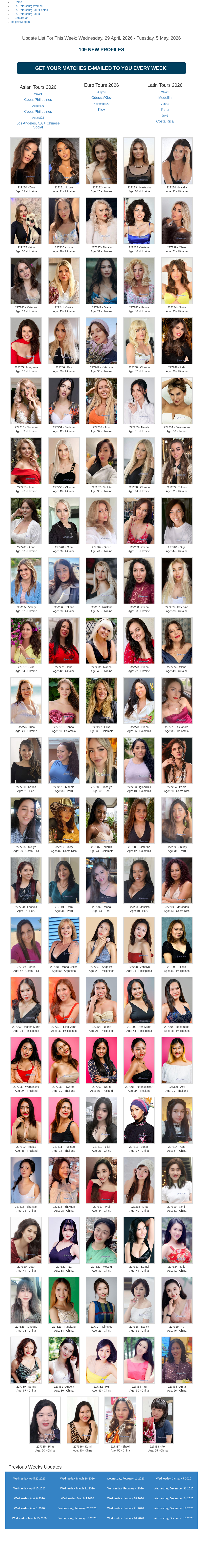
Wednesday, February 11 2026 (126, 1478)
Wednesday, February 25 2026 (77, 1508)
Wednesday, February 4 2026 (125, 1488)
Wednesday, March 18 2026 (77, 1478)
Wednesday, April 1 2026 (29, 1508)
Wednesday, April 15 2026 (29, 1488)
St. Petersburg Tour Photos (29, 10)
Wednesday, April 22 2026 (29, 1478)
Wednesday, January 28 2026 (125, 1498)
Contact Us (19, 17)
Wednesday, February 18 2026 (77, 1518)
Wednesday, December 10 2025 (173, 1518)
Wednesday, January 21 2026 (125, 1508)
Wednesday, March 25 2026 (29, 1518)
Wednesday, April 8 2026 (29, 1498)
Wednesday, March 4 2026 (77, 1498)
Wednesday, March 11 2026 (77, 1488)
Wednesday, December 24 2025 (173, 1498)
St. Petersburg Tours (25, 13)
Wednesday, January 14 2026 (125, 1518)
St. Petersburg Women (27, 6)
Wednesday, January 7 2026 (173, 1478)
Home (16, 2)
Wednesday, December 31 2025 (173, 1488)
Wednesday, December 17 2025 (173, 1508)
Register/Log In (20, 21)
